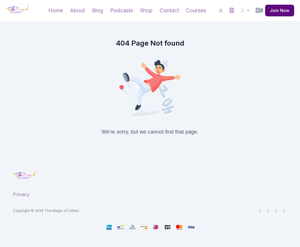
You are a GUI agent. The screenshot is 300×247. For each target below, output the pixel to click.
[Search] (220, 10)
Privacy (21, 194)
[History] (231, 10)
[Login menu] (259, 10)
